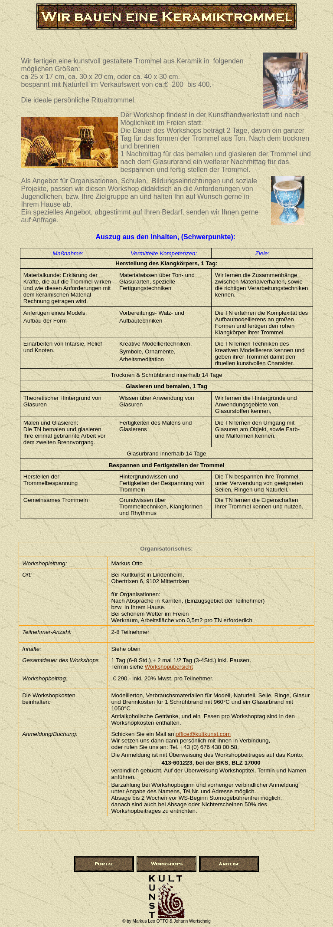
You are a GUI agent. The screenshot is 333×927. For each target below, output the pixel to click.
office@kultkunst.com (203, 734)
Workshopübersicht (169, 666)
